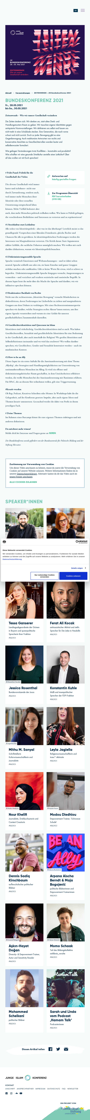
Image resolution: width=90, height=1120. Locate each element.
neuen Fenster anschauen (21, 476)
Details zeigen (77, 568)
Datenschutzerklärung (12, 559)
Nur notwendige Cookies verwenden (45, 576)
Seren (52, 433)
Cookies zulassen (73, 576)
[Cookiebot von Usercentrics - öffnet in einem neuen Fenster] (77, 542)
